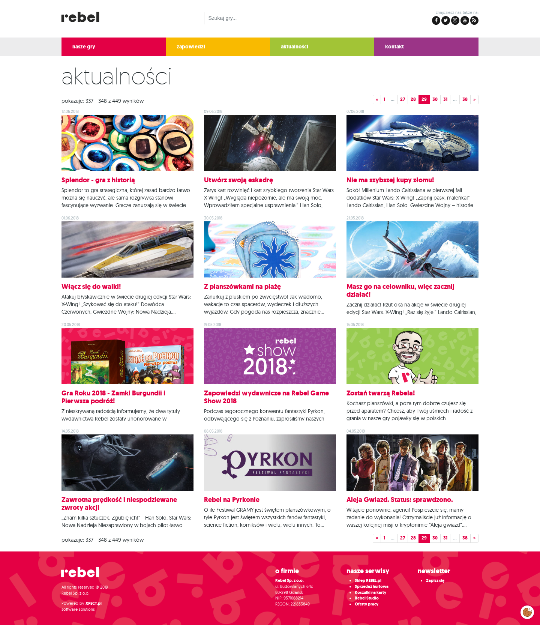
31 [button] (445, 99)
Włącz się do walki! (91, 286)
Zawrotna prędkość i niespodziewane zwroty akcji (119, 503)
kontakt (394, 46)
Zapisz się (435, 580)
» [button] (474, 99)
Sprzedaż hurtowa (371, 586)
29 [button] (424, 99)
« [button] (377, 99)
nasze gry (83, 46)
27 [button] (402, 99)
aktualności (294, 46)
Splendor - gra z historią (98, 180)
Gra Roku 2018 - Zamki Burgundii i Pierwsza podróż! (113, 397)
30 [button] (435, 99)
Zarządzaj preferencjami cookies (527, 611)
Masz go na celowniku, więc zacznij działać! (400, 290)
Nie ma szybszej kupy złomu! (390, 180)
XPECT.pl (94, 603)
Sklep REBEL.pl (368, 580)
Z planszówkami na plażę (242, 286)
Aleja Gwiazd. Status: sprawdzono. (399, 499)
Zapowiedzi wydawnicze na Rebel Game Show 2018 (266, 397)
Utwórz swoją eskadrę (238, 180)
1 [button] (384, 99)
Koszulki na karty (370, 592)
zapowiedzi (191, 46)
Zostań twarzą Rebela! (380, 393)
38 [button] (465, 99)
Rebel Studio (367, 598)
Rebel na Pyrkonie (232, 499)
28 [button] (413, 99)
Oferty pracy (366, 604)
